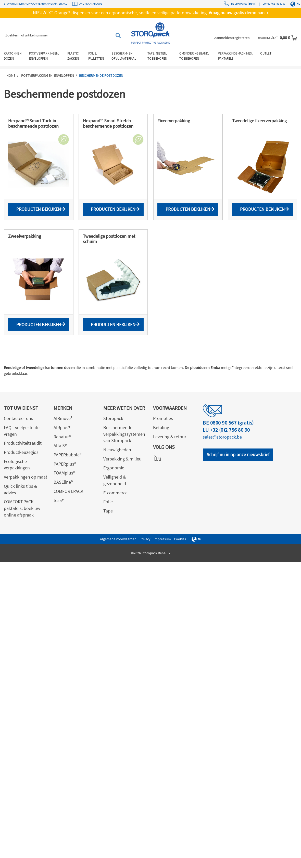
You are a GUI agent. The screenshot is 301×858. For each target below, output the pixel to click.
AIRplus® (62, 427)
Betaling (161, 427)
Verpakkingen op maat (25, 477)
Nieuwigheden (117, 450)
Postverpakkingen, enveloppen (44, 56)
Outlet (265, 53)
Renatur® (62, 437)
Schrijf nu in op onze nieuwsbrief (238, 454)
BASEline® (63, 482)
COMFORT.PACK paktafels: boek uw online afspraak (22, 508)
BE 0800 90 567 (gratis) (240, 3)
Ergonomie (113, 468)
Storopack (113, 418)
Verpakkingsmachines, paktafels (235, 56)
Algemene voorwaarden (118, 539)
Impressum (162, 539)
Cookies (180, 539)
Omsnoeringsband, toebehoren (194, 56)
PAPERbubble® (68, 455)
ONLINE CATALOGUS (90, 3)
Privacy (145, 539)
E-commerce (115, 493)
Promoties (163, 418)
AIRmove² (63, 418)
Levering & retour (169, 437)
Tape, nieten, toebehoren (157, 56)
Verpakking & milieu (122, 459)
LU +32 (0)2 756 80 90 (273, 3)
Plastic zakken (73, 56)
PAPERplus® (65, 464)
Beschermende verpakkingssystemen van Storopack (124, 434)
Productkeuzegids (21, 452)
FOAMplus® (64, 473)
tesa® (59, 500)
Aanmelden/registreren (232, 37)
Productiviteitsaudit (23, 443)
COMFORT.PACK (68, 491)
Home (10, 75)
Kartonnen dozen (12, 56)
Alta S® (60, 445)
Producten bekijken (38, 209)
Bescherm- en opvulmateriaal (123, 56)
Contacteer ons (18, 418)
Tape (108, 511)
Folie (108, 502)
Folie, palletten (96, 56)
